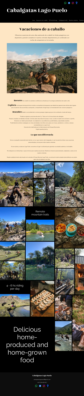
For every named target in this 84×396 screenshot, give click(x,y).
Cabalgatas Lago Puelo (42, 375)
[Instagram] (72, 3)
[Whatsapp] (65, 3)
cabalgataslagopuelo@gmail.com (42, 379)
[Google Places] (76, 3)
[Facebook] (69, 3)
